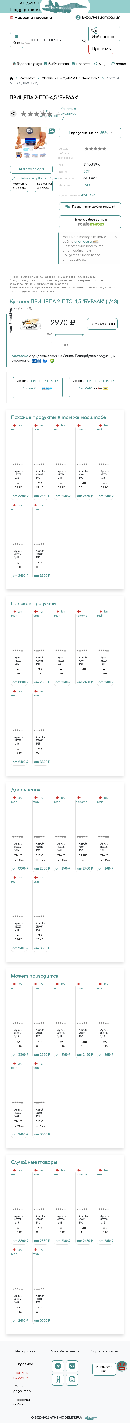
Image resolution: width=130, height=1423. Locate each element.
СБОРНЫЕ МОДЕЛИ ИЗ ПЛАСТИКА (71, 78)
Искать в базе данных (90, 222)
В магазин (102, 323)
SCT (86, 171)
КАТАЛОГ (27, 78)
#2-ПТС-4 (88, 195)
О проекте (24, 1364)
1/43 (86, 185)
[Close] (115, 236)
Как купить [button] (21, 308)
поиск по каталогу (45, 40)
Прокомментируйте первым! (90, 206)
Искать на (37, 386)
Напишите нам (104, 1369)
